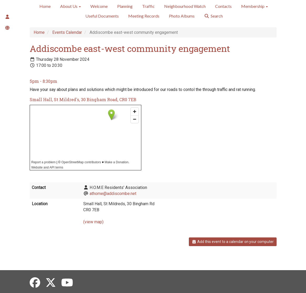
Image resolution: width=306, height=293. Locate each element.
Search (213, 16)
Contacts (223, 6)
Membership (254, 6)
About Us (70, 6)
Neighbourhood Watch (185, 6)
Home (45, 6)
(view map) (93, 221)
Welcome (99, 6)
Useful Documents (102, 15)
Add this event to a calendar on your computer (233, 242)
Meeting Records (143, 15)
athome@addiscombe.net (113, 193)
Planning (125, 6)
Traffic (148, 6)
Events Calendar (67, 32)
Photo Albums (182, 15)
